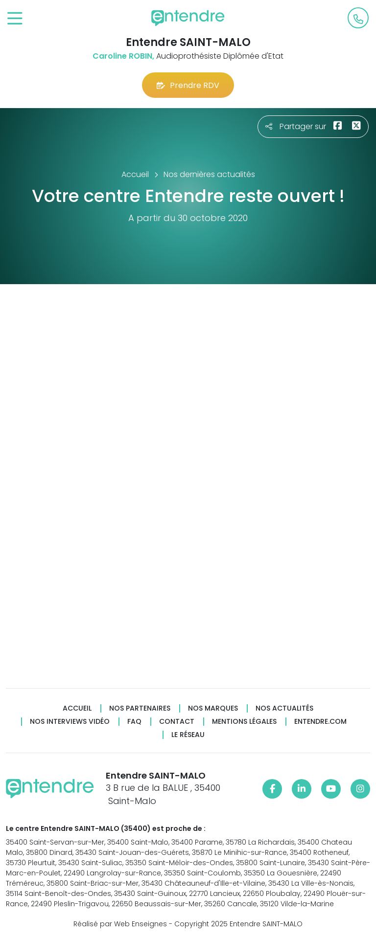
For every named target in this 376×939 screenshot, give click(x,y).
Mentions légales (244, 721)
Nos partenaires (139, 708)
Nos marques (213, 708)
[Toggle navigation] (15, 18)
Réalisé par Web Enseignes (120, 924)
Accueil (77, 708)
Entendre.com (320, 721)
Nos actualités (284, 708)
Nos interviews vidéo (70, 721)
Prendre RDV (188, 85)
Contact (176, 721)
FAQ (134, 721)
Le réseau (188, 735)
